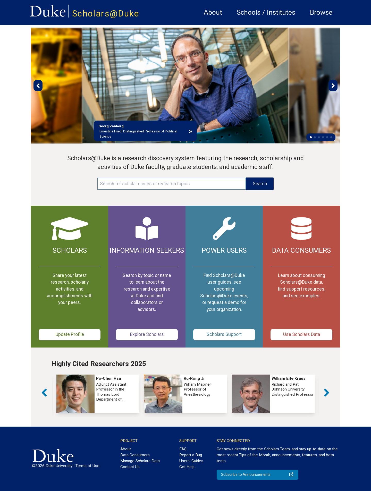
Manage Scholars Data (140, 461)
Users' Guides (191, 461)
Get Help (187, 466)
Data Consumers (135, 455)
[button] (311, 137)
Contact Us (130, 466)
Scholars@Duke (105, 14)
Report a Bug (190, 455)
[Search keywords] (171, 184)
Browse (321, 12)
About (213, 12)
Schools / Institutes (266, 12)
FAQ (183, 449)
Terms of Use (87, 465)
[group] (98, 394)
